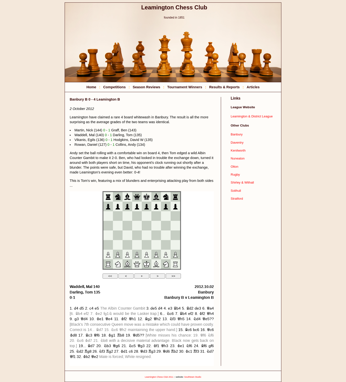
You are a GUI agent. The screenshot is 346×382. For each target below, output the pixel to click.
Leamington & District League (252, 116)
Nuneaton (238, 158)
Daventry (237, 142)
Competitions (114, 87)
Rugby (235, 174)
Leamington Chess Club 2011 (159, 377)
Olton (234, 166)
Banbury (237, 134)
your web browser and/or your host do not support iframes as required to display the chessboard (142, 278)
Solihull (236, 190)
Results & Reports (224, 87)
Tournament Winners (184, 87)
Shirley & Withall (242, 182)
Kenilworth (238, 150)
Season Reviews (146, 87)
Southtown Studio (192, 377)
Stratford (237, 198)
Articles (253, 87)
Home (91, 87)
